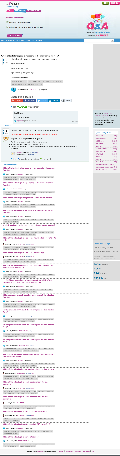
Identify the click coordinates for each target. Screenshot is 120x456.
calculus (115, 258)
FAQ (93, 451)
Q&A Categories (103, 132)
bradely (31, 154)
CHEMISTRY (100, 162)
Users (28, 40)
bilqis (31, 316)
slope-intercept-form (104, 253)
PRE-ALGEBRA (101, 138)
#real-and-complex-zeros (12, 351)
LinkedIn (53, 100)
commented (20, 120)
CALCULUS (99, 154)
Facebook (29, 100)
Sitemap (61, 451)
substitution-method (108, 258)
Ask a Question (37, 40)
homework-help (97, 256)
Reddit (65, 100)
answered (19, 152)
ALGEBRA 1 (99, 141)
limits (102, 258)
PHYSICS (99, 159)
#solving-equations (10, 321)
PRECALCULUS (101, 151)
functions (115, 251)
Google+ (16, 100)
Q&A (2, 40)
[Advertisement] (100, 76)
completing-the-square (12, 363)
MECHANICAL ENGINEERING (105, 164)
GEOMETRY (99, 144)
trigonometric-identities (108, 256)
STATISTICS (99, 157)
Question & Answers (102, 115)
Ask (96, 118)
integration (96, 258)
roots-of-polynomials (28, 376)
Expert (38, 152)
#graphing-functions (35, 84)
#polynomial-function (36, 81)
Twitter (41, 100)
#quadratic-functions (19, 81)
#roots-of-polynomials (54, 81)
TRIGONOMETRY (101, 149)
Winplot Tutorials (101, 170)
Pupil (32, 244)
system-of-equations (102, 251)
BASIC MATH (100, 136)
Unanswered (10, 40)
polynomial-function (19, 84)
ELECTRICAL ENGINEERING (104, 167)
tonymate (28, 244)
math (95, 253)
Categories (20, 40)
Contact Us (86, 451)
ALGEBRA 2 (100, 146)
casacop (34, 152)
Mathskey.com (108, 113)
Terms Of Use (69, 451)
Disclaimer (78, 451)
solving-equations (104, 247)
